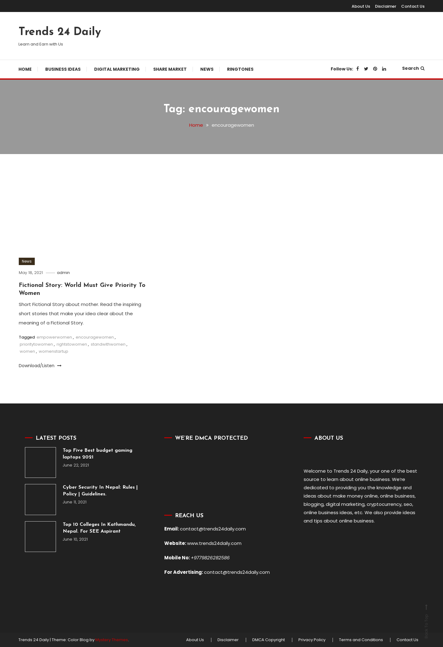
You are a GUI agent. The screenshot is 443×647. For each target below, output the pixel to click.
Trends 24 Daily (59, 32)
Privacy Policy (311, 640)
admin (63, 273)
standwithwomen (108, 344)
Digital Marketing (117, 69)
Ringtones (240, 69)
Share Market (170, 69)
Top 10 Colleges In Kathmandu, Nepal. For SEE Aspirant (99, 528)
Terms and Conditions (361, 640)
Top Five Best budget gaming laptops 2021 (97, 454)
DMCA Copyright (268, 640)
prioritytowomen (36, 344)
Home (25, 69)
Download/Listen (40, 366)
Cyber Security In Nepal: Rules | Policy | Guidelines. (100, 491)
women (27, 351)
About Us (361, 6)
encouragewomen (95, 337)
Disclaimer (385, 6)
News (207, 69)
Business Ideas (63, 69)
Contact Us (413, 6)
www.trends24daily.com (214, 543)
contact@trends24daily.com (213, 529)
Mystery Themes (111, 640)
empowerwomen (54, 337)
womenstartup (53, 351)
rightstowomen (72, 344)
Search (413, 68)
